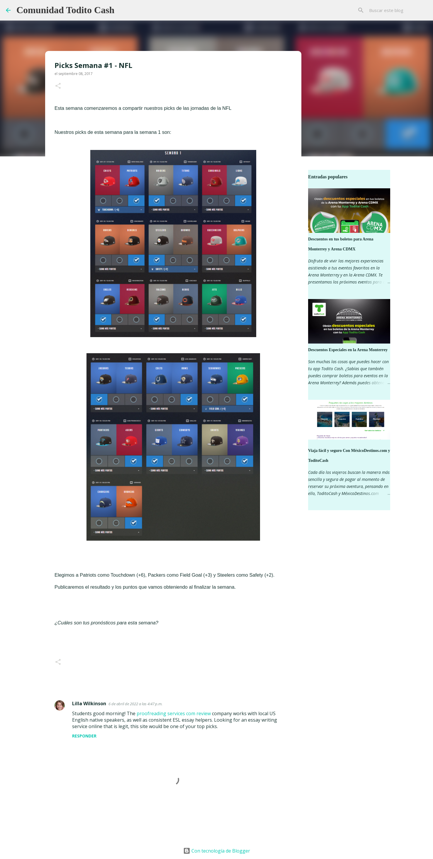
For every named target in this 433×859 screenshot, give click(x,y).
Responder (84, 736)
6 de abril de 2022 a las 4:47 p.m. (135, 703)
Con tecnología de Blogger (216, 851)
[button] (58, 86)
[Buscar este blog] (397, 10)
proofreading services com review (174, 713)
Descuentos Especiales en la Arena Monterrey (348, 350)
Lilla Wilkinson (89, 703)
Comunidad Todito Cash (65, 10)
